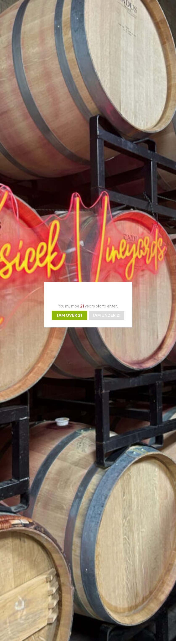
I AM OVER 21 (69, 315)
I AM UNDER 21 (106, 315)
